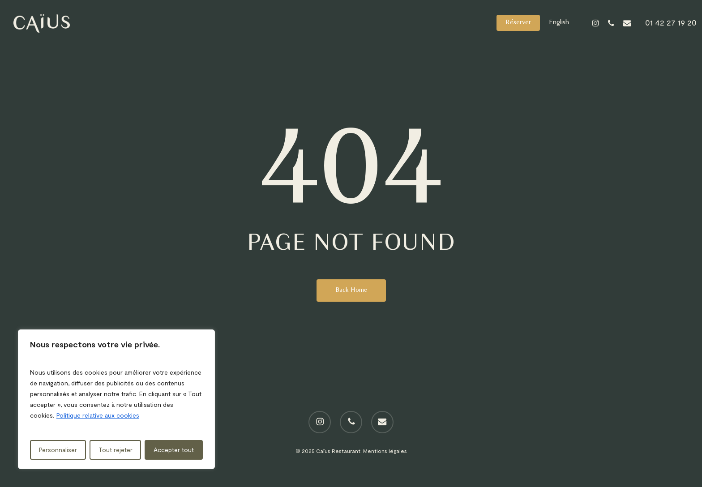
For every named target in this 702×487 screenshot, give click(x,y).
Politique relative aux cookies (97, 415)
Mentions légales (385, 451)
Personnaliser (58, 449)
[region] (116, 399)
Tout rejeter (115, 449)
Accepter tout (174, 449)
